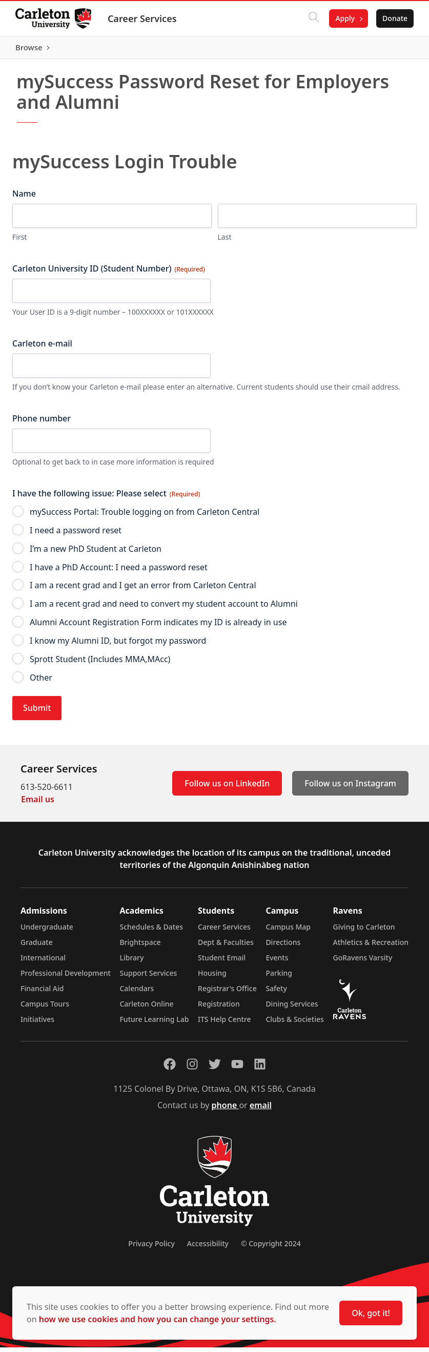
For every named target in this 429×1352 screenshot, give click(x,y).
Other (41, 682)
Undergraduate (47, 931)
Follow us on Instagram (350, 788)
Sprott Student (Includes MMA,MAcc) (100, 663)
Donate (393, 18)
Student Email (222, 962)
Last (225, 242)
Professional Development (66, 977)
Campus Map (288, 931)
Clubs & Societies (294, 1024)
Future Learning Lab (154, 1024)
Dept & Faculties (226, 947)
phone (225, 1109)
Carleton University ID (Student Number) (108, 273)
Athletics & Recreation (370, 947)
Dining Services (291, 1008)
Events (276, 962)
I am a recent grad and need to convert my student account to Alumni (164, 608)
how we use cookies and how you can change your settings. (157, 1319)
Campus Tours (45, 1008)
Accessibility (208, 1248)
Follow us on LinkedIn (227, 788)
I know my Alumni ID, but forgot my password (118, 645)
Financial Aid (42, 993)
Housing (212, 977)
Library (131, 962)
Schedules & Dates (151, 931)
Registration (219, 1008)
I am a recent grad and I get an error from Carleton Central (143, 590)
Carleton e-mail (42, 348)
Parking (278, 977)
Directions (282, 947)
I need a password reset (75, 534)
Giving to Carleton (364, 931)
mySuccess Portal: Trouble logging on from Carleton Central (144, 516)
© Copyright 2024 (271, 1248)
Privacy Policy (151, 1248)
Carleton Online (146, 1008)
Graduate (37, 947)
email (261, 1109)
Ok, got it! (371, 1313)
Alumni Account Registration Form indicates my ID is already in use (158, 627)
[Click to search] (313, 18)
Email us (37, 803)
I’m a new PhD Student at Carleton (95, 553)
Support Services (148, 977)
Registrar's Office (227, 993)
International (43, 962)
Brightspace (139, 947)
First (19, 242)
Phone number (41, 423)
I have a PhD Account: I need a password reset (119, 571)
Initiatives (37, 1024)
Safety (276, 993)
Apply (344, 18)
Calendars (136, 993)
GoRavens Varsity (363, 962)
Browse (392, 50)
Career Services (143, 18)
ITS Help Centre (224, 1024)
